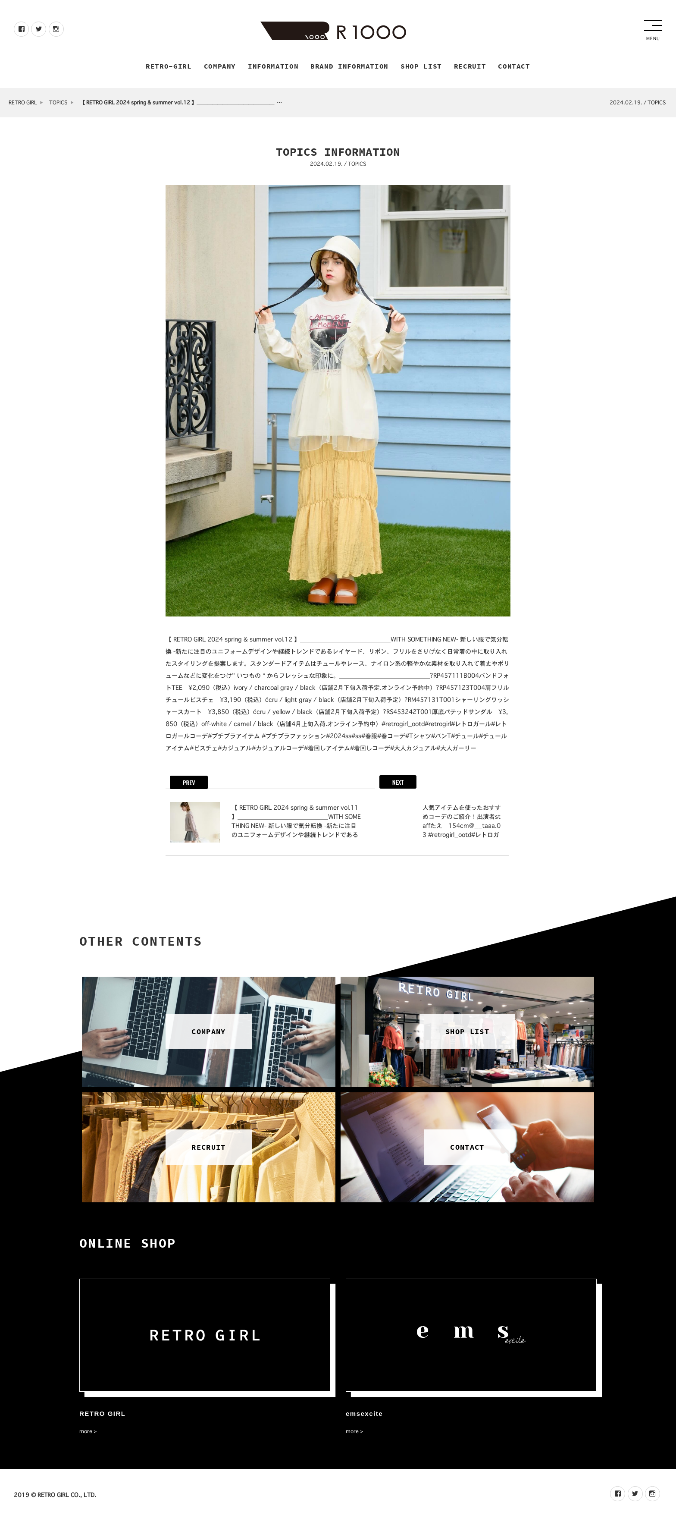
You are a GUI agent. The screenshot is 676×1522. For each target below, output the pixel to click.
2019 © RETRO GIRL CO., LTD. (55, 1496)
